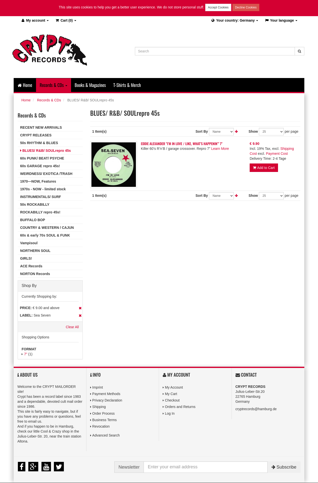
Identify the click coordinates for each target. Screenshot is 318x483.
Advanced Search (106, 435)
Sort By (202, 131)
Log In (170, 413)
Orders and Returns (180, 407)
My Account (174, 387)
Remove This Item (80, 308)
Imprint (97, 387)
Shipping (99, 407)
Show (253, 131)
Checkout (172, 400)
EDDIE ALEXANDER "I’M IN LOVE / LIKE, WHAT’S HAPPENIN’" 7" (181, 143)
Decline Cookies (246, 7)
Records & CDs (49, 100)
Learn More (220, 149)
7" (25, 354)
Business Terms (104, 420)
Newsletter (129, 467)
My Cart (171, 394)
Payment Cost (277, 154)
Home (25, 85)
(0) (65, 20)
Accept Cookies (218, 7)
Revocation (101, 426)
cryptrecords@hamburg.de (256, 409)
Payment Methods (106, 394)
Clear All (72, 327)
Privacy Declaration (107, 400)
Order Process (103, 413)
